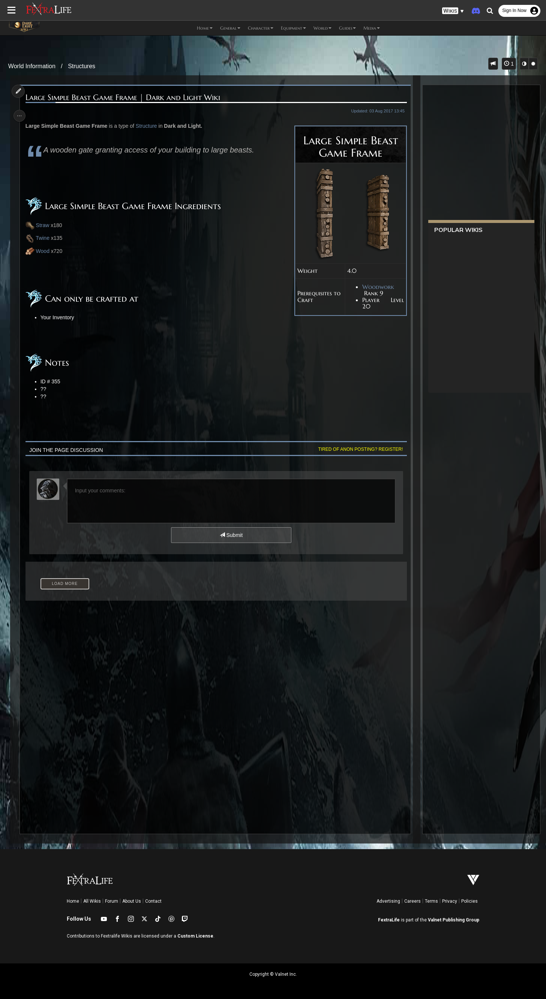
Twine (39, 238)
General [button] (230, 28)
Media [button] (371, 28)
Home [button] (205, 28)
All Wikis (92, 901)
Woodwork (376, 287)
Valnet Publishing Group (453, 920)
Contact (153, 901)
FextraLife (389, 920)
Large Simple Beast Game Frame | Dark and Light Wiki (124, 97)
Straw (44, 225)
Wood (44, 251)
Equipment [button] (293, 28)
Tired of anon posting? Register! (358, 449)
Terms (431, 901)
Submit (230, 535)
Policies (469, 901)
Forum (111, 901)
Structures (81, 66)
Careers (412, 901)
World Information (32, 66)
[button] (453, 11)
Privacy (449, 901)
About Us (131, 901)
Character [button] (260, 28)
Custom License (195, 936)
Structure (148, 126)
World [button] (323, 28)
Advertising (388, 901)
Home (73, 901)
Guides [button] (347, 28)
